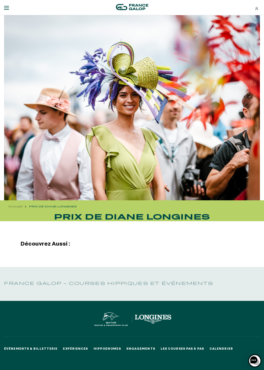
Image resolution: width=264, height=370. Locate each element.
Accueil (15, 206)
